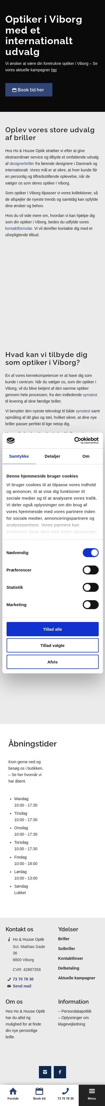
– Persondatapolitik (75, 1011)
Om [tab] (86, 455)
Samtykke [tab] (19, 455)
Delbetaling (68, 968)
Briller (63, 939)
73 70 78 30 (23, 979)
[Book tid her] (28, 89)
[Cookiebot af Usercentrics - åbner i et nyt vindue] (75, 440)
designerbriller (22, 163)
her (54, 70)
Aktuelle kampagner (76, 978)
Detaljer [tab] (52, 455)
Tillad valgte (52, 645)
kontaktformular (18, 228)
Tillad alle (52, 629)
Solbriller (66, 948)
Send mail (22, 986)
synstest (90, 395)
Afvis (52, 661)
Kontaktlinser (70, 958)
